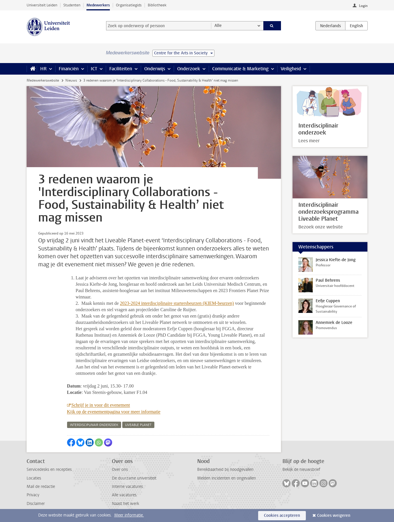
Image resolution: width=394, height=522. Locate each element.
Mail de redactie (41, 486)
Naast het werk (125, 503)
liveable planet (138, 425)
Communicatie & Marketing (240, 69)
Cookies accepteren (282, 515)
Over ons (120, 469)
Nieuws (71, 80)
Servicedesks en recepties (49, 469)
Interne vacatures (127, 486)
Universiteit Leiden (42, 5)
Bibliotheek (157, 5)
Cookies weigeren (333, 515)
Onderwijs (154, 69)
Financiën (69, 69)
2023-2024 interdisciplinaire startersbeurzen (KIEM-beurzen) (177, 303)
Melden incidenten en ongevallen (226, 478)
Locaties (34, 478)
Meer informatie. (129, 515)
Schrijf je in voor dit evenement (100, 405)
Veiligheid (291, 69)
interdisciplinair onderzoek (94, 425)
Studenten (71, 5)
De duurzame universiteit (134, 478)
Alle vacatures (124, 495)
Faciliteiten (120, 69)
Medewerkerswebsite (43, 80)
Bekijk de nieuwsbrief (301, 469)
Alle (218, 25)
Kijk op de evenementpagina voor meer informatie (113, 411)
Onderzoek (188, 69)
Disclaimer (36, 503)
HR (43, 69)
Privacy (33, 495)
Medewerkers (98, 5)
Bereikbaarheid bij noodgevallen (225, 469)
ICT (94, 69)
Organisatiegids (129, 5)
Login (363, 5)
